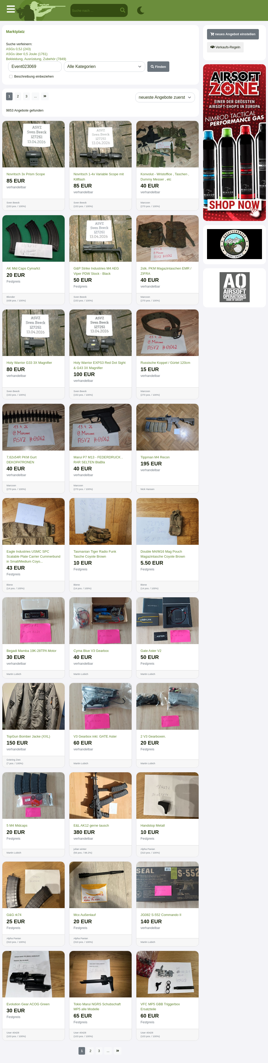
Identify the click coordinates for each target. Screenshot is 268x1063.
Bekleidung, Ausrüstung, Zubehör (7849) (36, 59)
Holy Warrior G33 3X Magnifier (29, 363)
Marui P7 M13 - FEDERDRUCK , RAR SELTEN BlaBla (98, 459)
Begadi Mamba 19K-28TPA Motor (31, 651)
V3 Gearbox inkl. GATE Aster (95, 736)
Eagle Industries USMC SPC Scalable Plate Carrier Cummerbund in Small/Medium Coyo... (33, 556)
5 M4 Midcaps (17, 825)
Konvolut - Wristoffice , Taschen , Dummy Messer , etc (165, 176)
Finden (158, 67)
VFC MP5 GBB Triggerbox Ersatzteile (160, 1006)
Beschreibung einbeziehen (34, 76)
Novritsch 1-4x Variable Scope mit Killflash (99, 176)
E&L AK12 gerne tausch (91, 825)
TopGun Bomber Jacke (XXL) (28, 736)
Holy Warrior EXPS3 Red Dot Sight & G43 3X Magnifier (100, 365)
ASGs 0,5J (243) (18, 49)
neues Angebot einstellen (232, 34)
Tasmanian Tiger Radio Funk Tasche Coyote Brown (95, 554)
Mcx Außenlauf (85, 915)
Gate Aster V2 (151, 651)
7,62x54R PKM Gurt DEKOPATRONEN (22, 459)
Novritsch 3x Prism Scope (26, 174)
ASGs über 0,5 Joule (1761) (27, 54)
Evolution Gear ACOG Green (28, 1004)
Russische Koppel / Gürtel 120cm (165, 363)
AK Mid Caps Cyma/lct (23, 268)
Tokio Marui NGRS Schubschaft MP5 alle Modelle (97, 1006)
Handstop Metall (153, 825)
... (35, 96)
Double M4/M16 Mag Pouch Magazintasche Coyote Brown (163, 554)
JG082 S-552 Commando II (161, 915)
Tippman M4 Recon (155, 457)
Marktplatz (15, 32)
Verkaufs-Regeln (225, 47)
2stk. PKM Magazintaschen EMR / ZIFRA (166, 270)
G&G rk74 (14, 915)
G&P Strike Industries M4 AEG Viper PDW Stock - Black (96, 270)
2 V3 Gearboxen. (153, 736)
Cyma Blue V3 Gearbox (91, 651)
